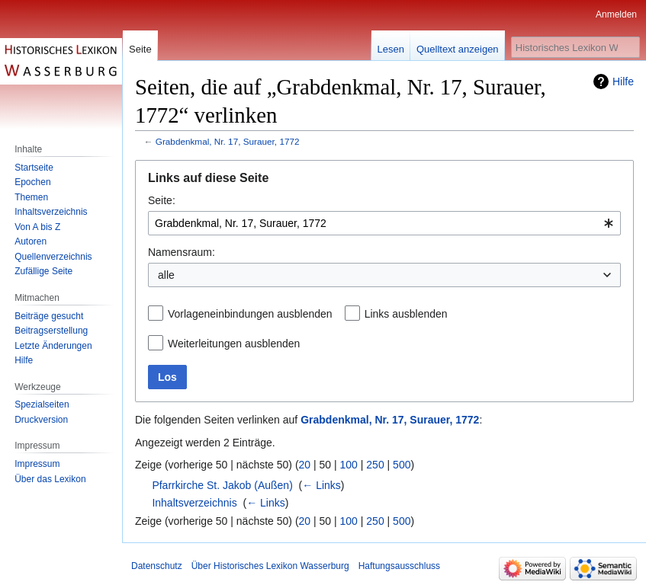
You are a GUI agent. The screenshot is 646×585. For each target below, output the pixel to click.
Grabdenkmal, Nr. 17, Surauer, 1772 (228, 141)
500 (401, 465)
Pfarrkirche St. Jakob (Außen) (222, 485)
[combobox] (384, 223)
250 (375, 465)
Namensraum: (181, 252)
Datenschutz (156, 566)
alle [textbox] (166, 275)
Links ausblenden (406, 314)
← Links (321, 485)
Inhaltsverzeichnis (194, 503)
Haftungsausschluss (399, 566)
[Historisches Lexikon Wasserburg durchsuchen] (575, 47)
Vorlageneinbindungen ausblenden (250, 314)
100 (349, 465)
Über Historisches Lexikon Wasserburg (270, 566)
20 (305, 465)
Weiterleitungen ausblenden (234, 343)
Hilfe (623, 81)
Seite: (161, 200)
